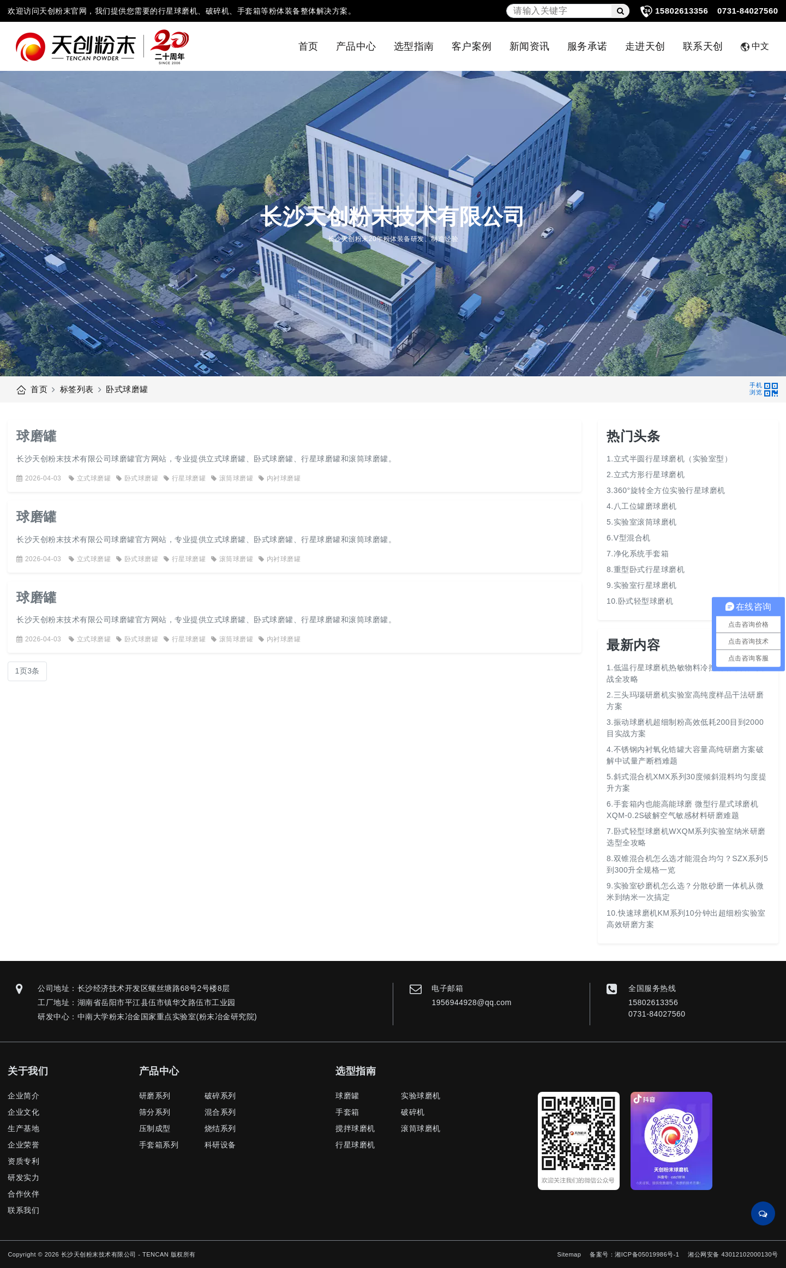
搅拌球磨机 (355, 1128)
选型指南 (414, 46)
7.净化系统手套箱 (638, 553)
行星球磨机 (355, 1144)
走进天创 (645, 46)
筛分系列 (155, 1112)
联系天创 (703, 46)
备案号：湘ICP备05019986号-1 (634, 1254)
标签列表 (77, 389)
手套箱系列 (159, 1144)
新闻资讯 (529, 46)
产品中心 (356, 46)
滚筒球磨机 (421, 1128)
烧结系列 (220, 1128)
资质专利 (23, 1161)
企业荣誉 (23, 1144)
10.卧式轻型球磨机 (640, 601)
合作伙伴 (23, 1193)
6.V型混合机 (629, 537)
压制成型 (155, 1128)
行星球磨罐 (185, 478)
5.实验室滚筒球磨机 (642, 522)
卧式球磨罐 (127, 389)
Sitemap (569, 1254)
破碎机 (413, 1112)
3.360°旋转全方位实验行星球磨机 (666, 490)
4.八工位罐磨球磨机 (642, 506)
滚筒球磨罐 (232, 478)
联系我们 (23, 1210)
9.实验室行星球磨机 (642, 585)
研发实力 (23, 1177)
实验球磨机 (421, 1095)
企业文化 (23, 1112)
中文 (755, 46)
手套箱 (347, 1112)
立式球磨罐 (90, 478)
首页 (308, 46)
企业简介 (23, 1095)
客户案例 (472, 46)
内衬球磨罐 (280, 478)
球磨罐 (36, 436)
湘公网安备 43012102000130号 (733, 1254)
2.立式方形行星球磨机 (646, 474)
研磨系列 (155, 1095)
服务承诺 (587, 46)
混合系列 (220, 1112)
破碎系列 (220, 1095)
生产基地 (23, 1128)
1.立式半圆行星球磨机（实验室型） (669, 458)
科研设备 (220, 1144)
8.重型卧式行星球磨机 (646, 569)
